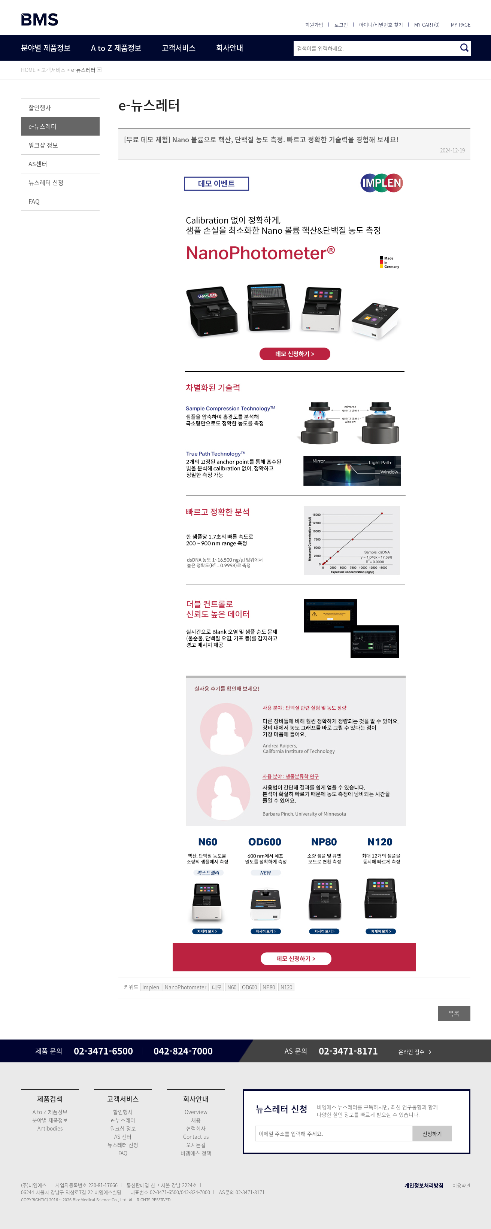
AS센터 (37, 163)
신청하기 (432, 1133)
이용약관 (461, 1185)
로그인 (341, 24)
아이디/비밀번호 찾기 (381, 24)
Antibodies (50, 1128)
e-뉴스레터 (42, 126)
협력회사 (196, 1128)
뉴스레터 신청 (46, 182)
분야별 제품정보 (45, 47)
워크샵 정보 (43, 144)
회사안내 (229, 47)
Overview (196, 1112)
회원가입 (314, 24)
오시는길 (196, 1144)
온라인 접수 (414, 1051)
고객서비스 (179, 47)
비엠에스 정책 (196, 1153)
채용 (196, 1120)
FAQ (34, 201)
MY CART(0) (427, 24)
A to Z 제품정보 (116, 47)
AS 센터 (122, 1136)
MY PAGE (460, 24)
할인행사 (39, 107)
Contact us (196, 1136)
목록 (454, 1013)
